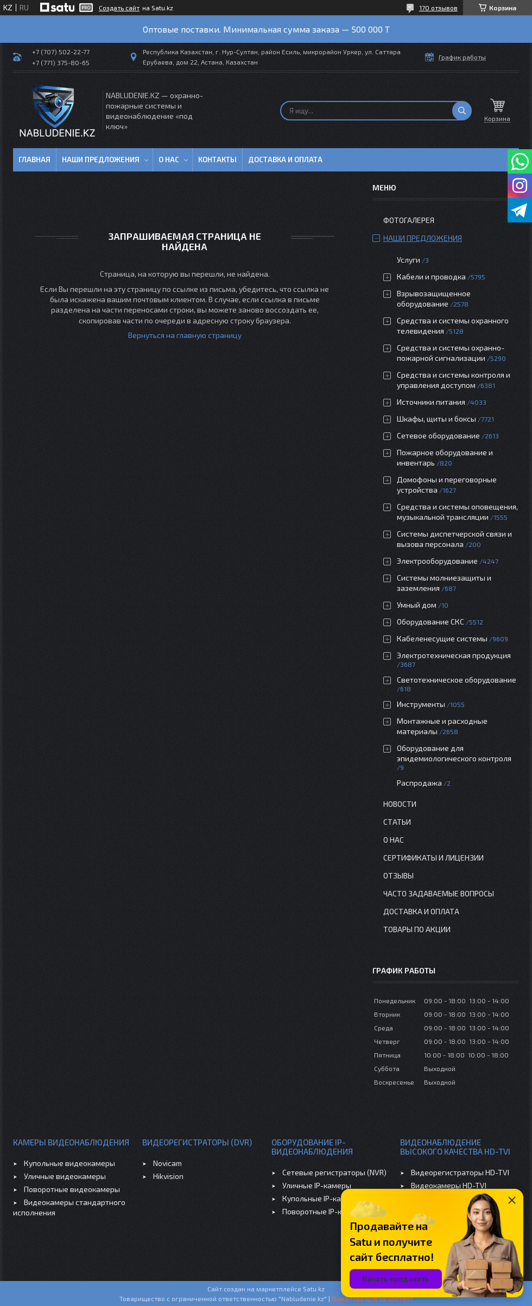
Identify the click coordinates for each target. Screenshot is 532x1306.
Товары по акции (417, 929)
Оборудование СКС (430, 621)
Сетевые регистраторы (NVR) (334, 1172)
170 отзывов (438, 7)
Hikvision (168, 1176)
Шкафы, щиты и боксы (436, 418)
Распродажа (419, 782)
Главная (34, 159)
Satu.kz (314, 1288)
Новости (399, 803)
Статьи (397, 821)
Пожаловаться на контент (372, 1298)
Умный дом (416, 604)
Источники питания (431, 401)
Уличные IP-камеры (316, 1185)
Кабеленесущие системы (442, 638)
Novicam (167, 1163)
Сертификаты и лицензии (433, 857)
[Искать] (462, 110)
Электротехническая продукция (454, 655)
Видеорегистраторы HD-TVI (460, 1172)
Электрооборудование (437, 560)
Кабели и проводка (431, 276)
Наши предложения (101, 159)
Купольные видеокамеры (69, 1163)
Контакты (217, 159)
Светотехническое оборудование (456, 679)
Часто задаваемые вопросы (438, 893)
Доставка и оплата (285, 159)
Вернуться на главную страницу (185, 335)
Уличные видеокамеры (65, 1176)
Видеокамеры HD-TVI (448, 1185)
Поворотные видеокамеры (72, 1189)
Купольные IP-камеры (321, 1198)
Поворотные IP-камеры (323, 1211)
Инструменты (421, 704)
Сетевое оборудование (438, 435)
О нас (169, 159)
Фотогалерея (408, 220)
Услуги (408, 259)
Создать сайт (119, 7)
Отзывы (398, 875)
